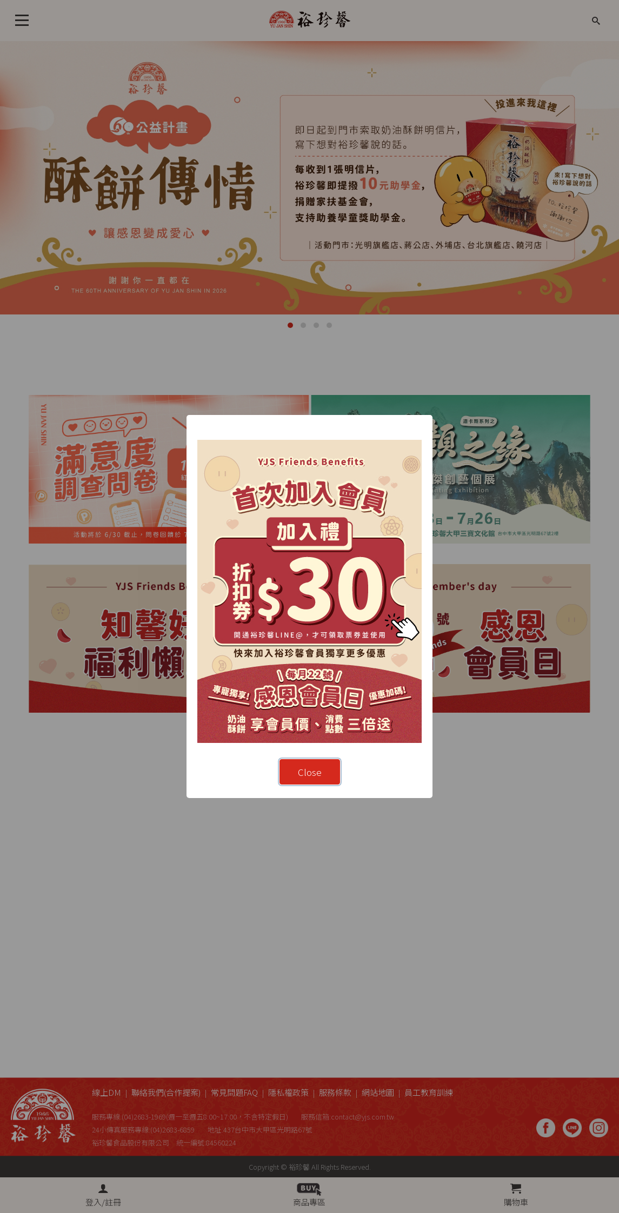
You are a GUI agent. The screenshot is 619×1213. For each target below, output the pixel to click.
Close (310, 772)
